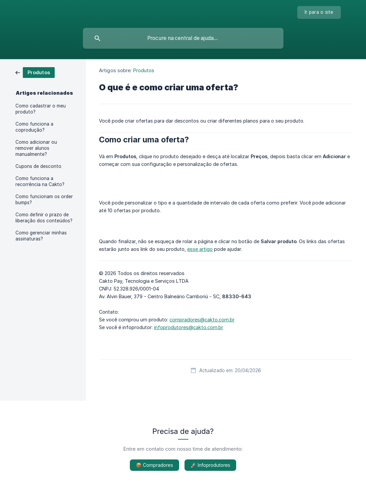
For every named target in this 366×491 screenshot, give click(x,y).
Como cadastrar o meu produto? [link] (40, 109)
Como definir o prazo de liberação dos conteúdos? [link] (43, 217)
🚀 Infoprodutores (210, 465)
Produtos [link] (144, 70)
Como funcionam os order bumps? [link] (44, 199)
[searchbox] (183, 38)
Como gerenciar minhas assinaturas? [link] (41, 235)
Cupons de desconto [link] (38, 166)
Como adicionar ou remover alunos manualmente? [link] (36, 148)
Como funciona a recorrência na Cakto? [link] (39, 181)
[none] (319, 12)
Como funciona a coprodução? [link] (34, 127)
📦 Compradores (154, 465)
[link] (35, 72)
